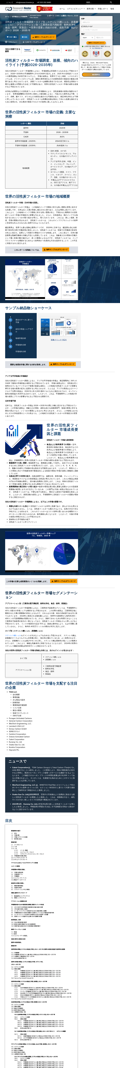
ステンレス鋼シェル (13, 635)
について (10, 2)
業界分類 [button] (90, 9)
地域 (112, 9)
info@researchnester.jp (25, 2)
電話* (83, 34)
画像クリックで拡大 (59, 339)
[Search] (110, 2)
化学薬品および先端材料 (19, 16)
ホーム (62, 9)
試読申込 (96, 74)
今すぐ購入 (13, 37)
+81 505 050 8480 (44, 2)
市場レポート (103, 9)
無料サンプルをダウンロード (50, 37)
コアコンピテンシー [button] (75, 9)
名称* (83, 19)
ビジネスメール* (87, 26)
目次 (28, 37)
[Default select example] (88, 37)
